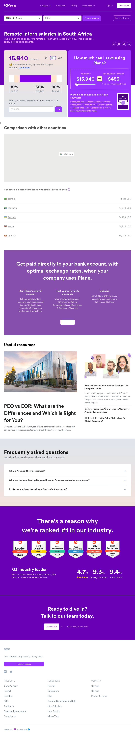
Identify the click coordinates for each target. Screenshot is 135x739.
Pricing (74, 5)
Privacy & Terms (99, 696)
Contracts (9, 706)
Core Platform (11, 686)
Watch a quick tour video (78, 626)
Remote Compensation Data (62, 701)
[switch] (53, 57)
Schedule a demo (24, 664)
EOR (6, 701)
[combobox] (6, 18)
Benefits (8, 696)
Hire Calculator (55, 706)
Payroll (7, 691)
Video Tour (53, 716)
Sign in (109, 5)
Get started (124, 5)
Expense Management (15, 711)
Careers (95, 691)
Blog (50, 696)
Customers (61, 5)
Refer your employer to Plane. (83, 111)
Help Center (54, 711)
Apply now (67, 323)
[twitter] (124, 44)
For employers (122, 18)
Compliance (10, 716)
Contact (95, 686)
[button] (67, 156)
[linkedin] (129, 44)
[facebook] (119, 44)
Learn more (24, 67)
